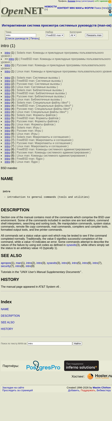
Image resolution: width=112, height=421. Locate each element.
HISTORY (7, 333)
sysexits (71, 249)
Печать (34, 38)
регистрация (87, 1)
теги (105, 8)
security (5, 270)
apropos (6, 267)
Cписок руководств (17, 38)
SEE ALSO (7, 327)
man (18, 267)
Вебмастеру (104, 395)
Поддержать (88, 395)
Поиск (97, 8)
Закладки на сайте (13, 392)
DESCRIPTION (10, 320)
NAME (5, 314)
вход (78, 1)
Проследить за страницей (17, 395)
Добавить (73, 395)
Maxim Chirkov (102, 392)
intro (29, 267)
